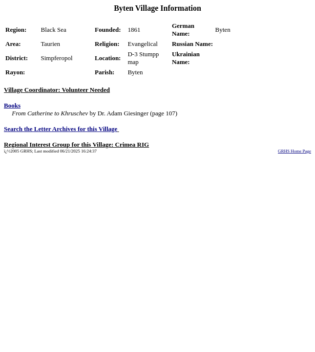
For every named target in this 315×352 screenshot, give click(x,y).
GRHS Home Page (294, 151)
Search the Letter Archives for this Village (60, 128)
